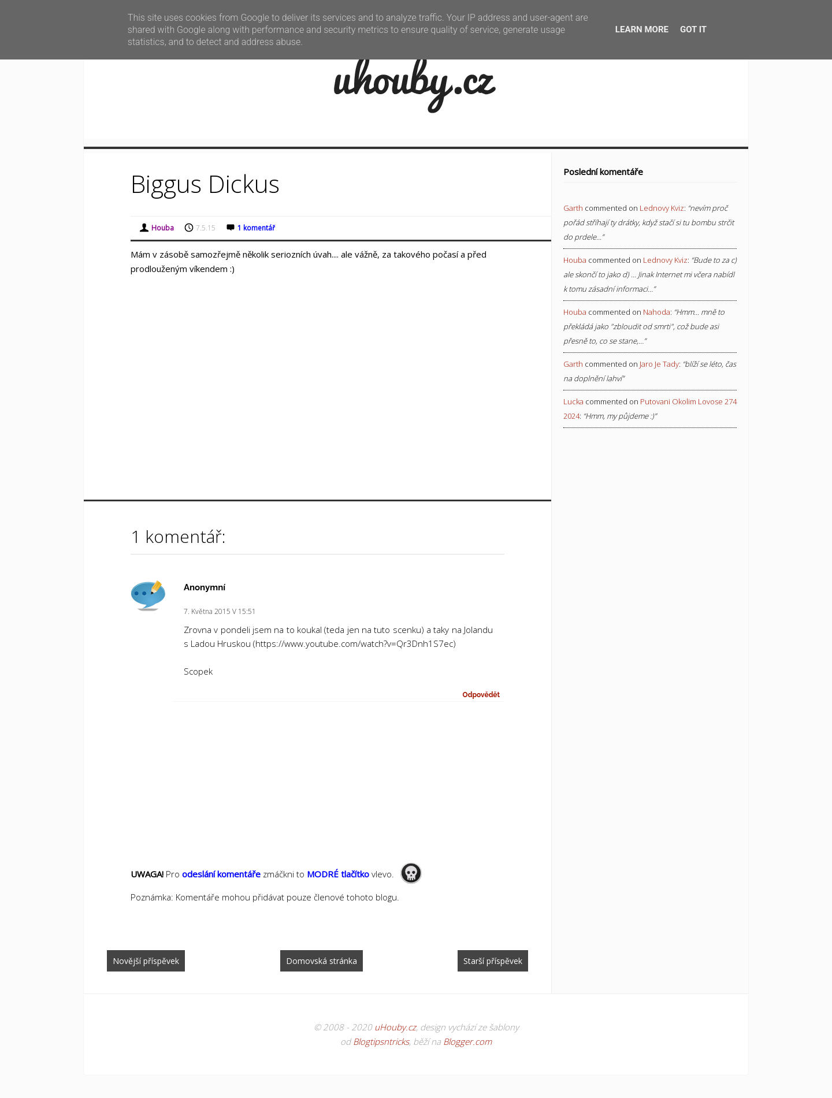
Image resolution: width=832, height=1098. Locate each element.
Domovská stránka (321, 960)
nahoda (656, 312)
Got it (693, 29)
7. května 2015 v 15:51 (220, 611)
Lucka (573, 401)
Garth (573, 208)
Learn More (641, 29)
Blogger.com (467, 1041)
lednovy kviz (662, 208)
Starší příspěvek (492, 960)
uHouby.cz (395, 1027)
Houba (574, 260)
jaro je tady (659, 364)
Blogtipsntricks (381, 1041)
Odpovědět (481, 695)
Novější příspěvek (146, 960)
